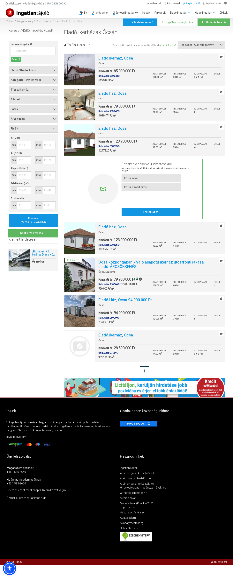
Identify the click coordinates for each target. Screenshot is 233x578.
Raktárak (160, 12)
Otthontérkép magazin (133, 492)
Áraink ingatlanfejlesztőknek (137, 483)
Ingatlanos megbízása (179, 22)
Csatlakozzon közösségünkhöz (24, 3)
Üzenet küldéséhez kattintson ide (26, 497)
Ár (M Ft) (15, 138)
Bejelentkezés (213, 3)
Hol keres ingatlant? (21, 44)
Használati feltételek (132, 512)
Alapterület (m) (19, 168)
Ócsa (56, 21)
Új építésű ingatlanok (125, 12)
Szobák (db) (17, 198)
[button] (9, 568)
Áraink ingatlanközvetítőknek (137, 473)
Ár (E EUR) (16, 153)
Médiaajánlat (128, 498)
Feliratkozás (150, 212)
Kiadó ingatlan (203, 12)
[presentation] (151, 200)
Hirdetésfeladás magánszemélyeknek (143, 487)
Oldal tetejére (219, 561)
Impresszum (128, 507)
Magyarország (25, 21)
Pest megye (42, 21)
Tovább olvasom (15, 436)
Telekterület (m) (20, 183)
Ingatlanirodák (129, 467)
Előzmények (173, 3)
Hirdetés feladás (216, 22)
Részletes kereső (142, 22)
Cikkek (224, 12)
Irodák (146, 12)
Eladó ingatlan (178, 12)
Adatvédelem (128, 517)
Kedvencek (156, 3)
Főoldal (9, 21)
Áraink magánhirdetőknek (135, 478)
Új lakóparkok (100, 12)
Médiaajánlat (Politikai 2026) (137, 503)
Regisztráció (193, 3)
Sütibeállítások (129, 528)
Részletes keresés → (33, 233)
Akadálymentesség (131, 523)
